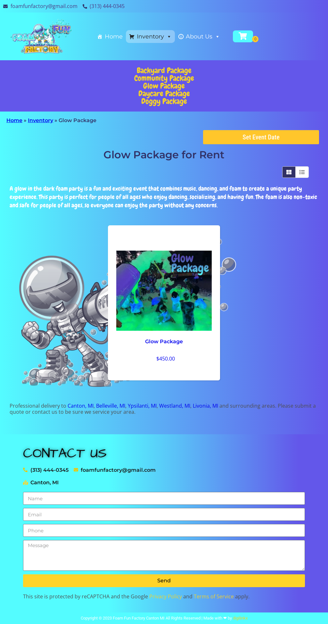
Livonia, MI (205, 405)
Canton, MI (81, 405)
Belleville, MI (110, 405)
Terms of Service (214, 596)
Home (114, 36)
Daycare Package (164, 93)
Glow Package (164, 86)
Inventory (154, 36)
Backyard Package (164, 70)
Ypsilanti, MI (142, 405)
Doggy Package (164, 101)
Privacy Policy (165, 596)
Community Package (164, 78)
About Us (203, 36)
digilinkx (240, 618)
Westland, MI (174, 405)
